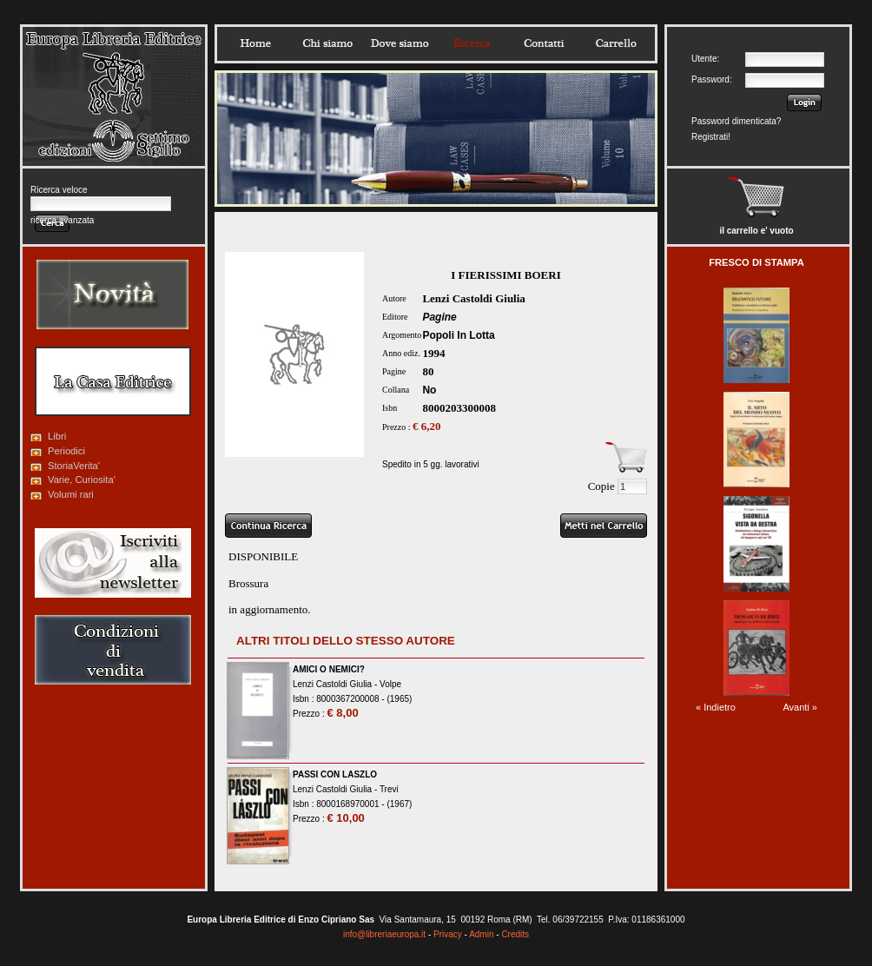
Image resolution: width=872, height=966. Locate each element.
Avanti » (800, 707)
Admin (481, 934)
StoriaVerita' (74, 465)
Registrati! (710, 137)
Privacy (447, 934)
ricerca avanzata (62, 220)
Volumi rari (71, 494)
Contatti (543, 43)
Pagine (439, 317)
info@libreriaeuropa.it (384, 934)
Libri (57, 436)
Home (255, 43)
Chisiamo (327, 43)
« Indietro (716, 707)
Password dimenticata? (736, 121)
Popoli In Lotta (458, 335)
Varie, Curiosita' (82, 479)
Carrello (615, 43)
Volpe (390, 684)
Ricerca (471, 43)
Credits (515, 934)
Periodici (66, 451)
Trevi (389, 789)
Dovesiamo (399, 43)
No (429, 390)
